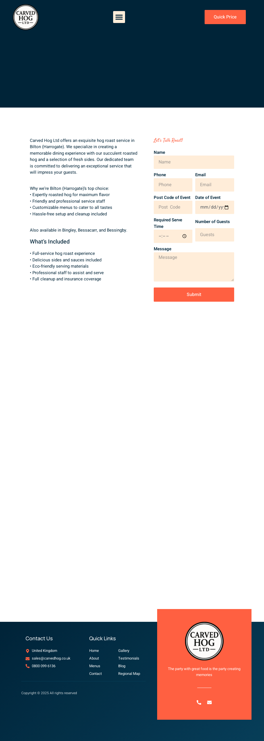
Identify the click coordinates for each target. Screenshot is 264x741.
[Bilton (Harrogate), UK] (132, 521)
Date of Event (208, 197)
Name (159, 152)
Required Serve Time (168, 223)
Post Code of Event (172, 197)
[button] (119, 17)
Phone (160, 175)
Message (162, 249)
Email (200, 175)
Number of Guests (212, 222)
